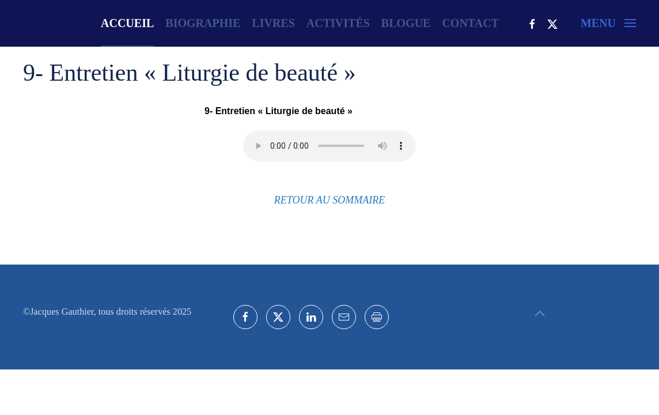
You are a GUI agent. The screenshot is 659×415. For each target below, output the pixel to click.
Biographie (202, 23)
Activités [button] (338, 23)
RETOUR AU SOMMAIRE (329, 200)
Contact (470, 23)
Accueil (127, 23)
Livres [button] (273, 23)
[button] (608, 23)
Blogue (406, 23)
